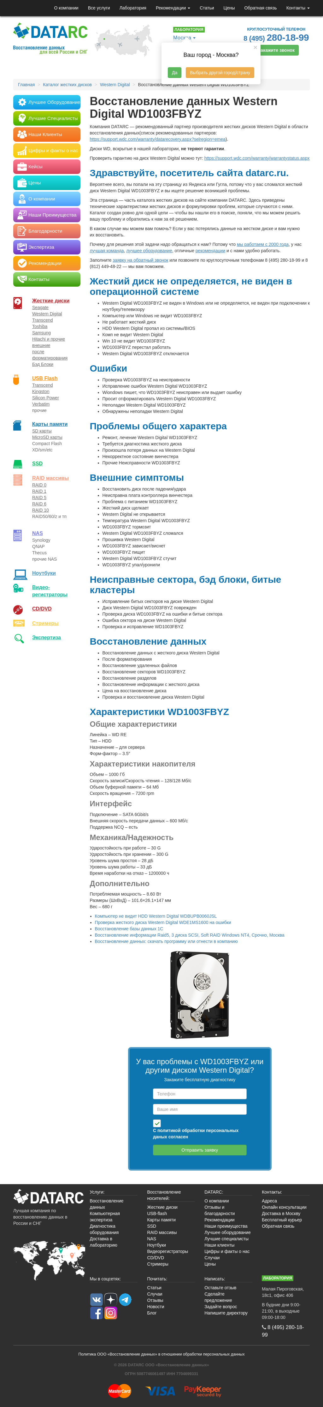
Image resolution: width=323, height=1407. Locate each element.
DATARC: (213, 1192)
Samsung (41, 332)
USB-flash (157, 1213)
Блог (151, 1312)
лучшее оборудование (149, 250)
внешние (41, 345)
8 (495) (276, 37)
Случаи (212, 1257)
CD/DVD (42, 608)
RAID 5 (39, 497)
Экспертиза (46, 637)
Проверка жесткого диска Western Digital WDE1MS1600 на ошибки (163, 922)
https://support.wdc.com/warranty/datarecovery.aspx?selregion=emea (158, 139)
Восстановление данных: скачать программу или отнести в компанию (166, 941)
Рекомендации (173, 7)
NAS (37, 533)
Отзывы (155, 1300)
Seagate (40, 307)
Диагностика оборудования (104, 1229)
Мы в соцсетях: (105, 1278)
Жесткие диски (51, 300)
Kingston (40, 391)
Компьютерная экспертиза (105, 1216)
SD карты (42, 430)
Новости (155, 1306)
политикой (169, 1130)
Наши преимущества (225, 1226)
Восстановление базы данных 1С (129, 928)
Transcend (42, 320)
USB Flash (45, 378)
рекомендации (210, 250)
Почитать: (157, 1278)
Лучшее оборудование (227, 1232)
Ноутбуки (44, 573)
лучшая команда (107, 250)
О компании (66, 7)
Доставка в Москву (281, 1213)
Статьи (207, 7)
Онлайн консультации (284, 1207)
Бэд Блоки (42, 364)
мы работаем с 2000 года (263, 244)
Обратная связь (260, 7)
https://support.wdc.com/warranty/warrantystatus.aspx (257, 158)
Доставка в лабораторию (103, 1242)
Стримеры (45, 623)
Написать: (214, 1278)
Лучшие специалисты (226, 1238)
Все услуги (99, 7)
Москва (182, 37)
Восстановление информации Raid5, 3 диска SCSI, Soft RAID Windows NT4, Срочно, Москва (190, 935)
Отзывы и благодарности (219, 1210)
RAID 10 (40, 510)
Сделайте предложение (218, 1297)
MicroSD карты (47, 437)
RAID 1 (39, 491)
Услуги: (97, 1192)
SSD (37, 463)
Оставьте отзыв (220, 1287)
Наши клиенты (219, 1245)
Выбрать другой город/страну (220, 72)
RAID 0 (39, 484)
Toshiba (39, 326)
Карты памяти (50, 424)
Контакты (298, 7)
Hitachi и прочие (48, 339)
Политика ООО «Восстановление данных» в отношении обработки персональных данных (162, 1354)
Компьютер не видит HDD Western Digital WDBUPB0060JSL (156, 916)
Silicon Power (45, 397)
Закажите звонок (276, 50)
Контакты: (272, 1192)
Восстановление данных (107, 1204)
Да (174, 72)
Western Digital (47, 313)
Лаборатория (133, 7)
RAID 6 (39, 503)
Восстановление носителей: (164, 1195)
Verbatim (41, 404)
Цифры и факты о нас (227, 1251)
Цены (229, 7)
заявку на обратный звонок (140, 260)
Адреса (269, 1200)
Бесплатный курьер (282, 1219)
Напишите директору (226, 1312)
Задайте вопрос (220, 1306)
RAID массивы (50, 478)
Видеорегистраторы (167, 1251)
